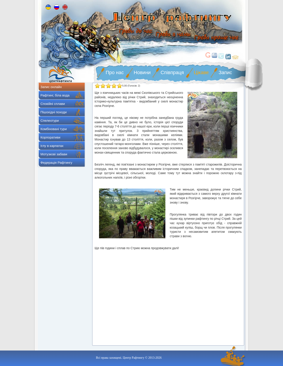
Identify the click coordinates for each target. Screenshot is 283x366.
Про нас (115, 72)
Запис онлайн (51, 87)
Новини (142, 72)
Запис (225, 72)
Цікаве (201, 72)
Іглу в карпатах (51, 146)
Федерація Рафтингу (56, 162)
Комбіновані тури (53, 129)
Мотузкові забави (53, 154)
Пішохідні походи (53, 112)
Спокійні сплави (52, 104)
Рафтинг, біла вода (54, 95)
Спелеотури (49, 120)
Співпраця (172, 72)
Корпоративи (50, 137)
